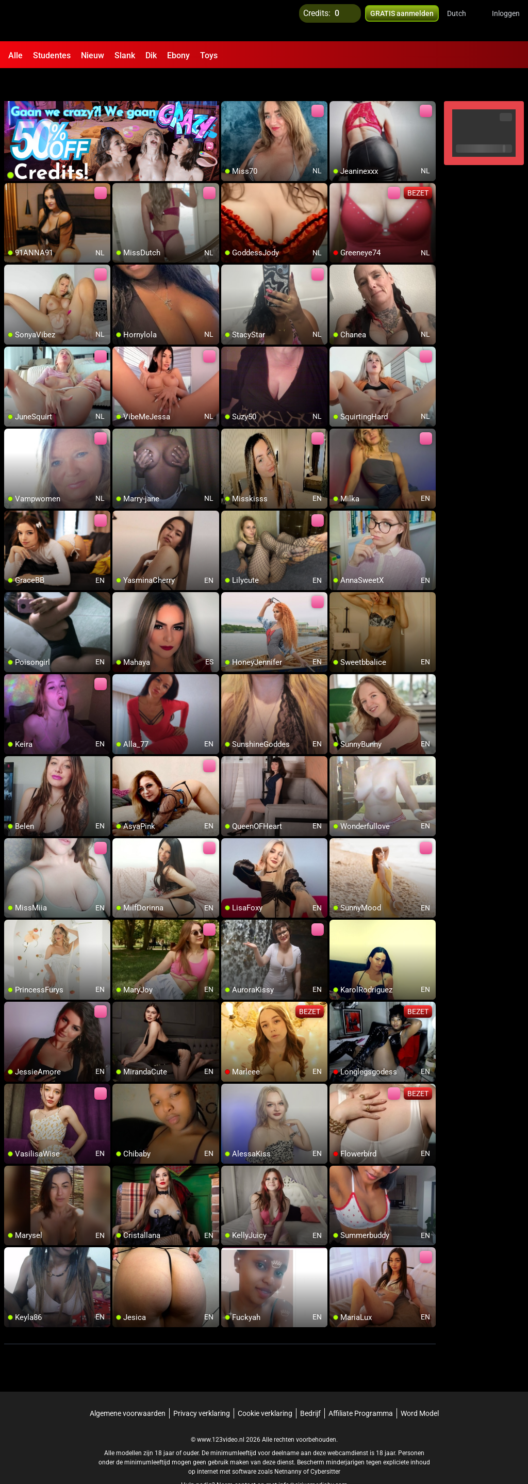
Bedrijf (310, 1387)
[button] (463, 20)
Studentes (52, 55)
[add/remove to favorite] (229, 82)
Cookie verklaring (265, 1387)
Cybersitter (325, 1445)
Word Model (420, 1387)
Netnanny (288, 1445)
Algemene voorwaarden (128, 1387)
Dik (151, 55)
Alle (15, 55)
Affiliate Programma (360, 1387)
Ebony (178, 55)
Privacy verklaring (201, 1387)
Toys (209, 55)
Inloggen (506, 21)
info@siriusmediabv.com (313, 1458)
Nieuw (92, 55)
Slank (124, 55)
